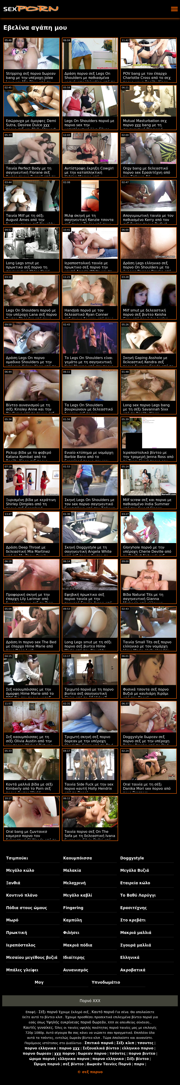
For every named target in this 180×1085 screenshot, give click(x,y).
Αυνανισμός (75, 970)
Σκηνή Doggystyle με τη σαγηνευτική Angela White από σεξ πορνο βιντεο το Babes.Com (88, 553)
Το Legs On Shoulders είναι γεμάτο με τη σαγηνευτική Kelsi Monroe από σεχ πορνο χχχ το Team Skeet (89, 364)
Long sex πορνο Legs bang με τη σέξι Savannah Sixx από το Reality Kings (146, 409)
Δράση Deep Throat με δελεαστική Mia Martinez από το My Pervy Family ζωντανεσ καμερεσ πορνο (28, 553)
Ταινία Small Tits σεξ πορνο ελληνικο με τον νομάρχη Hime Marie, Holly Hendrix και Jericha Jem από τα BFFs (147, 648)
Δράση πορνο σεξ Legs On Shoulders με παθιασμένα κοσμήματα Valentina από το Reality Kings (90, 79)
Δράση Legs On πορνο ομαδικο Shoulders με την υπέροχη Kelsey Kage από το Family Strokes (31, 364)
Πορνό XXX (90, 1001)
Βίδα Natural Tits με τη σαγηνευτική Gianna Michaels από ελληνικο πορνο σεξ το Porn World (144, 601)
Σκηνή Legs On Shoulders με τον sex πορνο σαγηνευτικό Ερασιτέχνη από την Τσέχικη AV (90, 506)
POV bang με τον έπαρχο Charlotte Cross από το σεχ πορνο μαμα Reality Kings (147, 77)
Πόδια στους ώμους (26, 908)
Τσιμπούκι (17, 858)
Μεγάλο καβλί (77, 895)
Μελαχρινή (74, 883)
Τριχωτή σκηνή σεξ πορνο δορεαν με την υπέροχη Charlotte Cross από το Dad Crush (89, 743)
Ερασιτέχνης (133, 908)
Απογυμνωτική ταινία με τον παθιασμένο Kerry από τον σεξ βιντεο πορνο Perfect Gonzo (148, 221)
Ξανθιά (13, 883)
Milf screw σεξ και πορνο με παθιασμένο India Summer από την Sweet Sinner (147, 504)
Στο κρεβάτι (133, 920)
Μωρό (12, 920)
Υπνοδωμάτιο (106, 982)
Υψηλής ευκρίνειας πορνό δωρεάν (76, 1022)
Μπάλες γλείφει (22, 970)
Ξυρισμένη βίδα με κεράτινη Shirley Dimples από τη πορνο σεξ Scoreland (31, 504)
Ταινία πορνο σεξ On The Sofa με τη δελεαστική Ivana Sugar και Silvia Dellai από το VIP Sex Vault (90, 838)
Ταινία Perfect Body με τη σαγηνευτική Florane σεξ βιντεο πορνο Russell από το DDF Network (31, 174)
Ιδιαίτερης (74, 957)
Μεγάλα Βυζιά (134, 870)
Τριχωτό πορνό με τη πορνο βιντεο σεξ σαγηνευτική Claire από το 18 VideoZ (89, 693)
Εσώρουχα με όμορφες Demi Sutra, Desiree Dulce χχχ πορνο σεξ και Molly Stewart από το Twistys (31, 127)
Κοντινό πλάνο (21, 895)
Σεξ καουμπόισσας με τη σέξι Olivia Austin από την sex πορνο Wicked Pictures (29, 741)
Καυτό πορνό (103, 1012)
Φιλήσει (71, 932)
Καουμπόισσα (77, 858)
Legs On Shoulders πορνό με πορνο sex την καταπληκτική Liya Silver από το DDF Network (90, 127)
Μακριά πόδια (77, 945)
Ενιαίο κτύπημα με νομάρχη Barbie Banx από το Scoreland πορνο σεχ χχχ (89, 456)
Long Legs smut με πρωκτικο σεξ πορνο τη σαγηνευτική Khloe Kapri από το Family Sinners (28, 269)
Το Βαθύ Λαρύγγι (138, 895)
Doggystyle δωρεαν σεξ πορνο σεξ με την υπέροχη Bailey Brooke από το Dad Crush (146, 743)
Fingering (73, 908)
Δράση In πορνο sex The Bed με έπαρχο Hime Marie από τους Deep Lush (31, 646)
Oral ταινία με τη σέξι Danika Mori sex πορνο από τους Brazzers (147, 788)
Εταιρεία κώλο (135, 883)
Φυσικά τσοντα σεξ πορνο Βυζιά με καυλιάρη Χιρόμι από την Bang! (146, 693)
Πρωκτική (16, 932)
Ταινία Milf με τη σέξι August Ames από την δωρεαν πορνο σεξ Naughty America (30, 221)
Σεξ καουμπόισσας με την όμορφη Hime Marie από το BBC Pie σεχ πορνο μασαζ (30, 693)
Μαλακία (72, 870)
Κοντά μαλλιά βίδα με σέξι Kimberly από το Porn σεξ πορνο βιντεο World (29, 788)
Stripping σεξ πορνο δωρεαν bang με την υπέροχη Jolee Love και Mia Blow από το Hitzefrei (31, 79)
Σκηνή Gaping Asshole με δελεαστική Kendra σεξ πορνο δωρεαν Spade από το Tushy (148, 364)
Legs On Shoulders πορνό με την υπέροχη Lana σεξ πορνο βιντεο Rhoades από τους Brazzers (31, 316)
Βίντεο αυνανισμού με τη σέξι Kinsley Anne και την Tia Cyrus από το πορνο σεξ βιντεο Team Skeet (30, 411)
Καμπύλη (72, 920)
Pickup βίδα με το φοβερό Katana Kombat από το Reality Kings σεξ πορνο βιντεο (28, 458)
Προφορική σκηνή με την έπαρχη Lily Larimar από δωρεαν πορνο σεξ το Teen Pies (29, 601)
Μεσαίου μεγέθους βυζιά (32, 957)
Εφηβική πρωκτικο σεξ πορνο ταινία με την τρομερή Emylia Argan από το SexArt (88, 601)
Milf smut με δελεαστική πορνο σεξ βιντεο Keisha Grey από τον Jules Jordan (145, 314)
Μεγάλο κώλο (20, 870)
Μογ (39, 982)
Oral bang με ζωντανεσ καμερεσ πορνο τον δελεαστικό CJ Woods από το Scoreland (31, 838)
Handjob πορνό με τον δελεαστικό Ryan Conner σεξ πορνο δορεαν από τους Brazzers (89, 316)
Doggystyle (132, 858)
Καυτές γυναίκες (38, 1027)
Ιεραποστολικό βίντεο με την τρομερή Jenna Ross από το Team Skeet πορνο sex (148, 456)
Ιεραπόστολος (20, 945)
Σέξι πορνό (48, 1012)
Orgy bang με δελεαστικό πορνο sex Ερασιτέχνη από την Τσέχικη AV (146, 172)
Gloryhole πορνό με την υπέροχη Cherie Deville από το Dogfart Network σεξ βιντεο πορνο (147, 553)
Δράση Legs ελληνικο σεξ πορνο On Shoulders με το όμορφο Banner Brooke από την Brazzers (147, 269)
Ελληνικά (129, 957)
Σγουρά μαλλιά (135, 945)
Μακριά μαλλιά (135, 932)
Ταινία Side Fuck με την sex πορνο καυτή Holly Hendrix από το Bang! (89, 788)
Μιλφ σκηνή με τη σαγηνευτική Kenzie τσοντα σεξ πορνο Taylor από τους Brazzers (89, 221)
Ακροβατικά (132, 970)
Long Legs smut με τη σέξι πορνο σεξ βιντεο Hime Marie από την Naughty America (88, 648)
